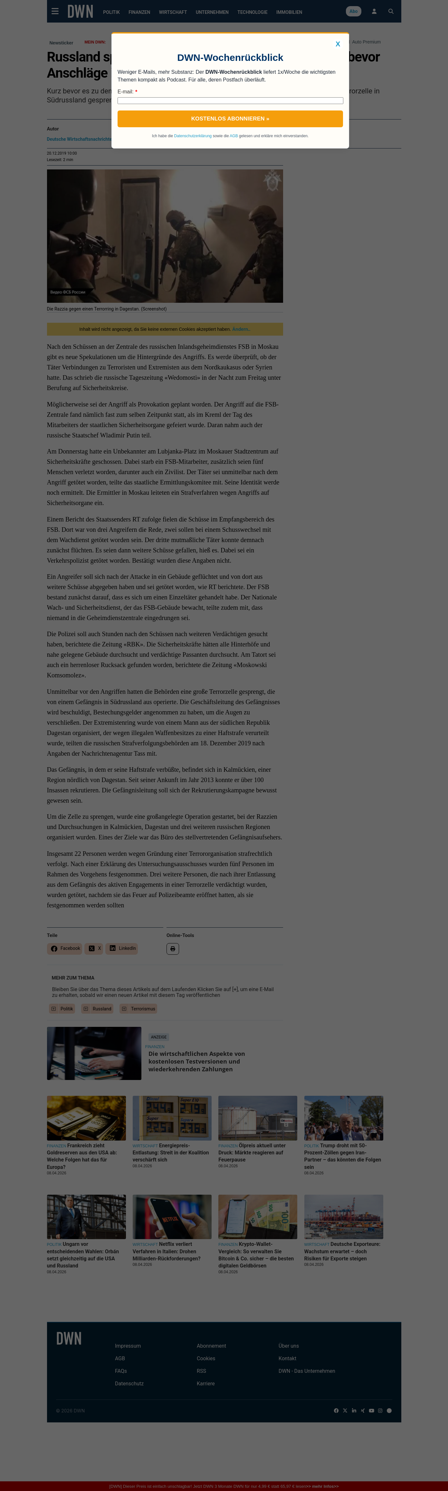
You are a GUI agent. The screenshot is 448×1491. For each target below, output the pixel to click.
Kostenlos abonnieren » (230, 119)
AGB (234, 136)
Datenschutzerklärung (193, 136)
